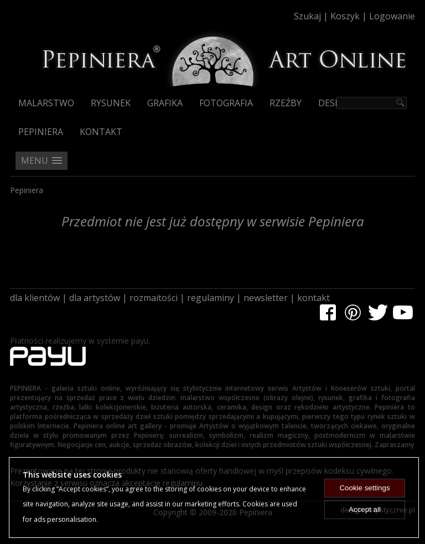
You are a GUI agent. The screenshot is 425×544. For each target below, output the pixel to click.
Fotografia (226, 103)
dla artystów (94, 298)
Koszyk (345, 16)
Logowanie (392, 16)
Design (334, 103)
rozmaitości (153, 298)
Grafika (165, 103)
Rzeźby (285, 103)
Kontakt (101, 132)
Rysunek (111, 103)
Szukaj (307, 16)
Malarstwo (46, 103)
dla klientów (35, 298)
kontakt (313, 298)
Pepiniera (40, 132)
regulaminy (210, 298)
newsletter (265, 298)
